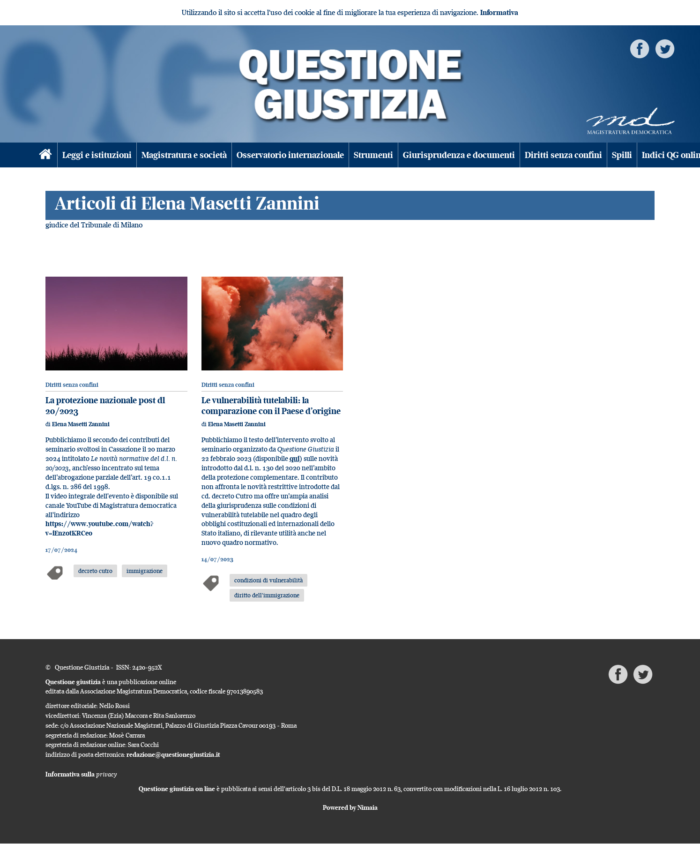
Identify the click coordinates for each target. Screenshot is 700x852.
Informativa (499, 12)
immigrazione (145, 570)
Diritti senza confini (563, 155)
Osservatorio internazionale (290, 155)
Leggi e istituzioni (97, 155)
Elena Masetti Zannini (81, 424)
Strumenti (373, 155)
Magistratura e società (184, 155)
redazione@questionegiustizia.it (173, 754)
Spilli (622, 155)
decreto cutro (95, 570)
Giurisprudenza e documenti (459, 155)
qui (294, 458)
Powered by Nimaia (350, 807)
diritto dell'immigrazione (266, 595)
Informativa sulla (81, 774)
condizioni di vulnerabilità (268, 580)
